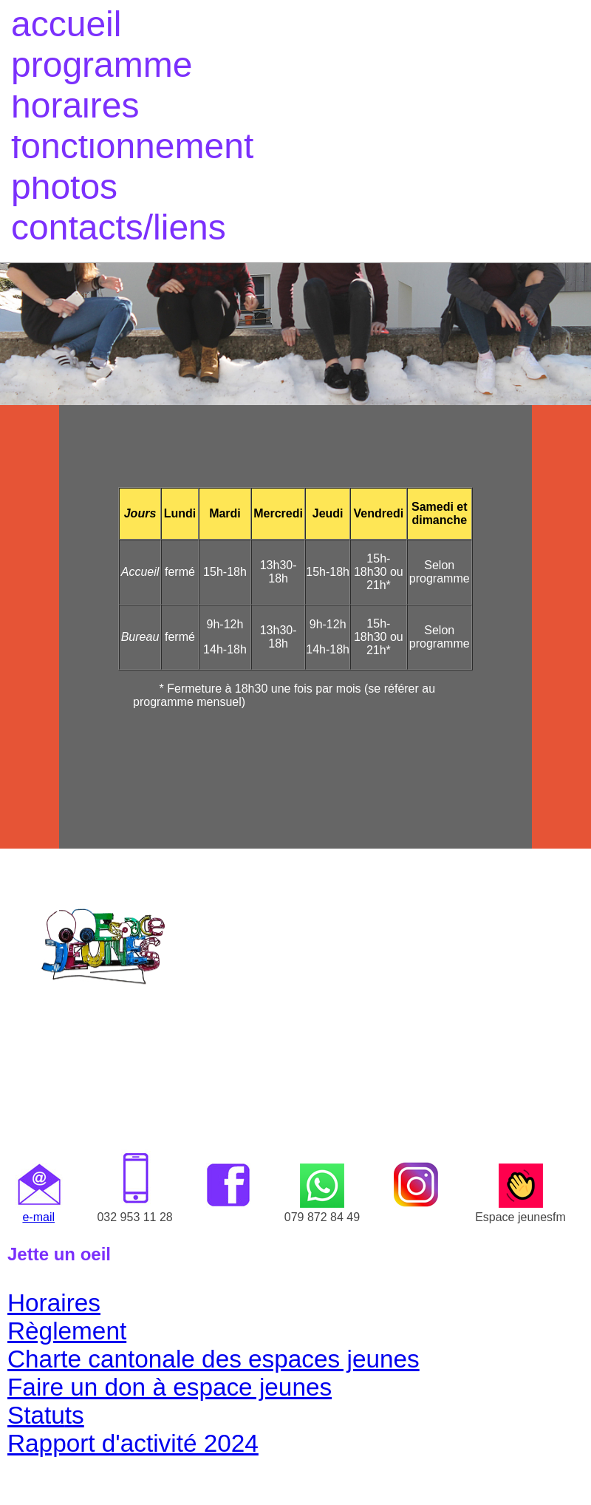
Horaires (53, 1303)
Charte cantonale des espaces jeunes (213, 1359)
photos (64, 186)
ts (74, 1415)
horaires (75, 105)
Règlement (66, 1331)
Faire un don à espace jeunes (169, 1387)
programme (101, 64)
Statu (36, 1415)
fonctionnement (132, 146)
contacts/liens (118, 227)
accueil (66, 24)
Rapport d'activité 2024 (133, 1443)
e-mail (38, 1217)
